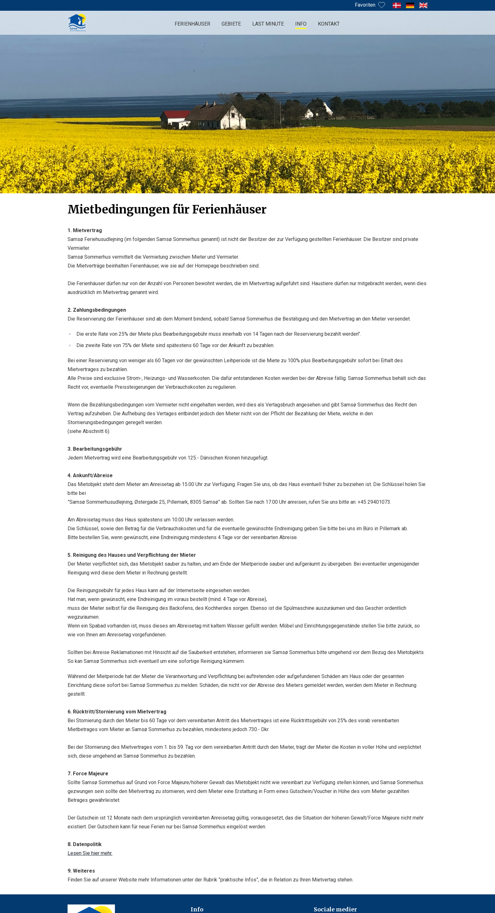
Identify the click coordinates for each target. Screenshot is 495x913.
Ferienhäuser (192, 24)
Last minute (268, 24)
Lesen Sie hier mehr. (90, 853)
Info (301, 24)
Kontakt (329, 24)
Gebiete (231, 24)
